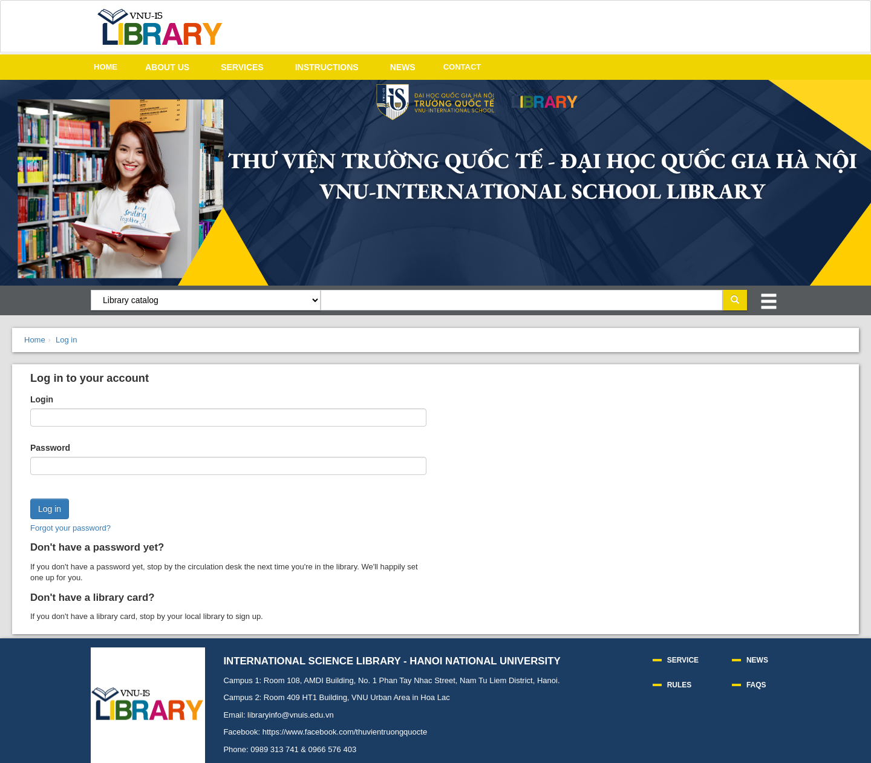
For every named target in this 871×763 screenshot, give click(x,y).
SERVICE (683, 660)
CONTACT (462, 66)
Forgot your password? (70, 527)
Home (34, 339)
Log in (66, 339)
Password (50, 448)
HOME (105, 66)
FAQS (756, 685)
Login (41, 399)
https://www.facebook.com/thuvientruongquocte (345, 731)
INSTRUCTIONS (327, 67)
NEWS (403, 67)
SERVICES (242, 67)
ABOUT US (167, 67)
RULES (679, 685)
